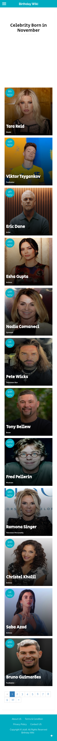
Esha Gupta (17, 277)
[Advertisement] (28, 61)
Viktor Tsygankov (23, 176)
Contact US (35, 724)
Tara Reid (15, 126)
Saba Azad (16, 627)
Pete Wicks (17, 377)
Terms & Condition (34, 719)
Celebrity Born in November (28, 28)
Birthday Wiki (28, 4)
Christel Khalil (21, 577)
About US (16, 719)
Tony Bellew (18, 427)
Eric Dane (15, 226)
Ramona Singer (21, 527)
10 (13, 699)
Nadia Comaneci (22, 327)
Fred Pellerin (19, 477)
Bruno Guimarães (23, 677)
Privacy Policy (20, 724)
